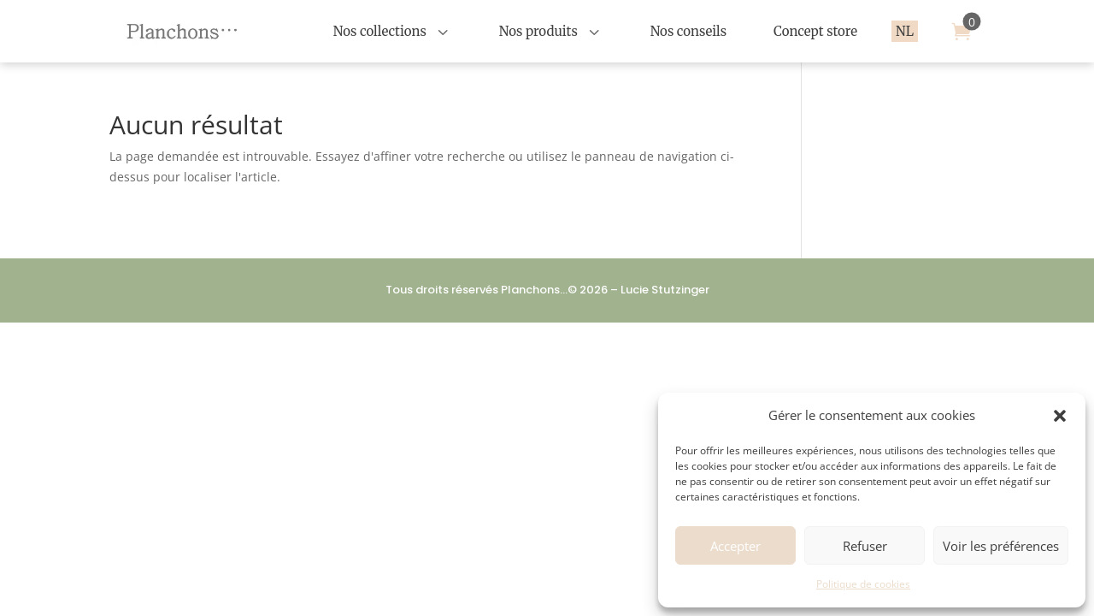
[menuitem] (393, 31)
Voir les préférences (1001, 545)
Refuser (865, 545)
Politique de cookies (863, 584)
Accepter (735, 545)
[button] (1059, 415)
